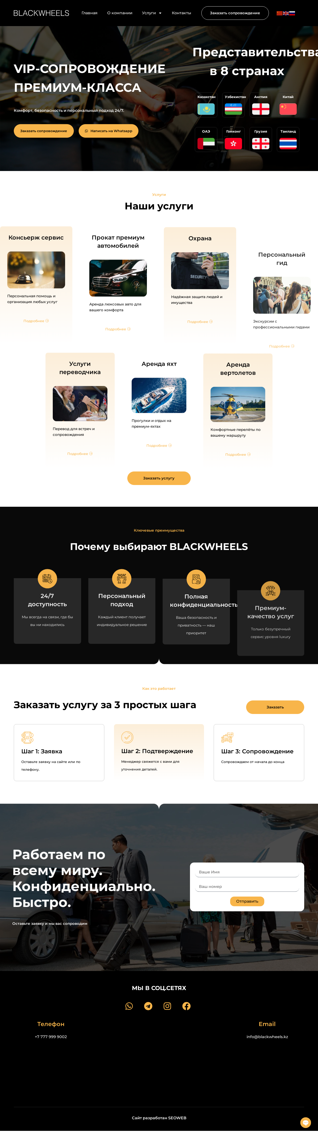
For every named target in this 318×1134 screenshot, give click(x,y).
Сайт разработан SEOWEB (159, 1118)
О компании (119, 13)
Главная (90, 13)
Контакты (181, 13)
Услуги (152, 13)
